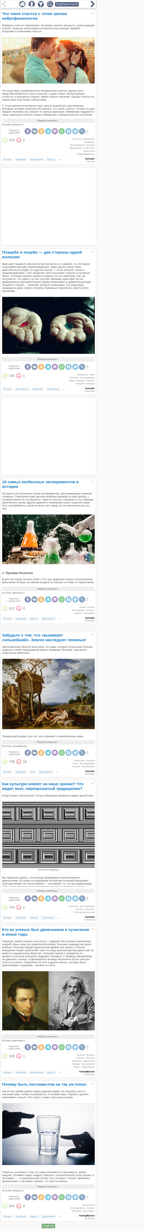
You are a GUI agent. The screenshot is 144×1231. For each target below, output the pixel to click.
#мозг (92, 375)
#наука (83, 607)
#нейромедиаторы (86, 154)
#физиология (75, 148)
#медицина (82, 375)
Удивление (21, 159)
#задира (76, 1064)
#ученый (81, 1055)
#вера (71, 381)
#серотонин (89, 148)
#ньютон (78, 613)
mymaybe (90, 159)
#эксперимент (78, 610)
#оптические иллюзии (84, 912)
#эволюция (79, 760)
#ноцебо (80, 384)
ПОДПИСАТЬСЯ (67, 4)
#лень (75, 763)
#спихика (90, 384)
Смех (32, 772)
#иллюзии (90, 909)
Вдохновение (36, 159)
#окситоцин (89, 151)
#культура (73, 906)
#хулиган (90, 1058)
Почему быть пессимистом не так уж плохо (44, 1084)
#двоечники (89, 1061)
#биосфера (89, 613)
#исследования (77, 145)
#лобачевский (88, 1067)
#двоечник (77, 1061)
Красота (34, 619)
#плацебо (80, 381)
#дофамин (89, 142)
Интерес (7, 159)
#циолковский (88, 1064)
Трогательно (53, 389)
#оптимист (77, 1211)
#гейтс (77, 1067)
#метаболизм (88, 766)
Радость (51, 159)
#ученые (90, 145)
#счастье (77, 139)
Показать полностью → (48, 120)
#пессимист (89, 1211)
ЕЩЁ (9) (48, 1226)
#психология (88, 139)
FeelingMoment (87, 1072)
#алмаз (91, 607)
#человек (74, 378)
